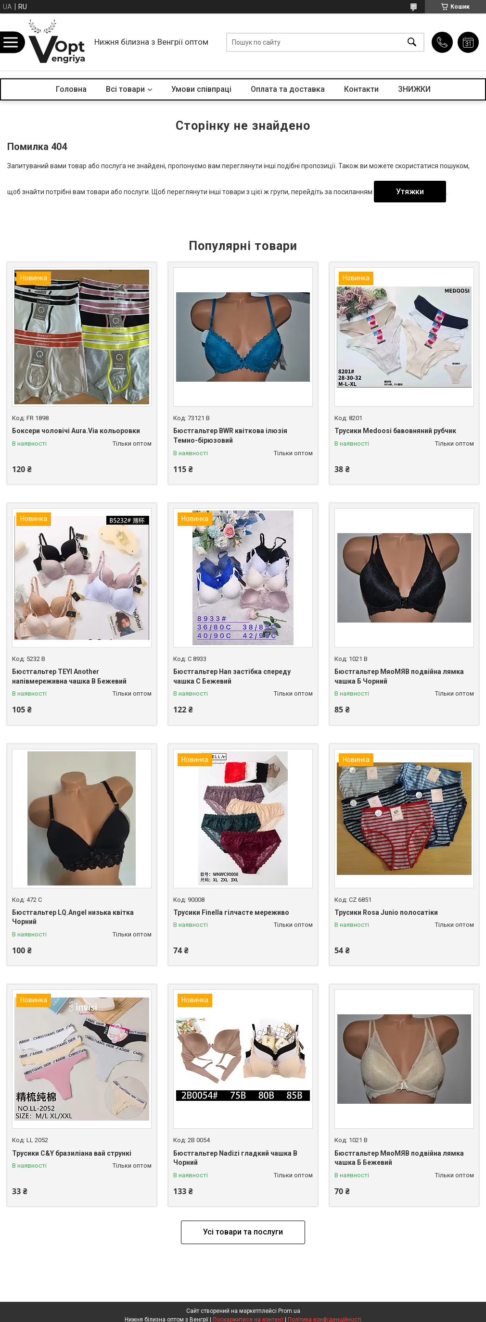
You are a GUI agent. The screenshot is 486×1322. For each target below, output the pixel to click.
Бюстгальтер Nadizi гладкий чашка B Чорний (235, 1158)
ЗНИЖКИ (414, 89)
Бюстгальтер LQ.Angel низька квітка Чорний (73, 917)
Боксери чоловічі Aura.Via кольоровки (76, 431)
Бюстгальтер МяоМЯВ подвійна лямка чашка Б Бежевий (399, 1158)
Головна (71, 89)
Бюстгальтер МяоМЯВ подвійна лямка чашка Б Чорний (399, 676)
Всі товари (125, 89)
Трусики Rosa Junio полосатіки (386, 912)
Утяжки (410, 191)
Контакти (361, 89)
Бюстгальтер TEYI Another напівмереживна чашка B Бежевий (69, 676)
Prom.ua (289, 1311)
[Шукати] (411, 42)
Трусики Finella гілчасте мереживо (231, 912)
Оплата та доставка (288, 89)
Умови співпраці (201, 89)
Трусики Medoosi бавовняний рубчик (395, 431)
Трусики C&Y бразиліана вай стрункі (71, 1153)
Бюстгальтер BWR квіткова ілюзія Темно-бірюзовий (230, 435)
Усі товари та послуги (243, 1231)
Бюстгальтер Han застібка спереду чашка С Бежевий (232, 676)
